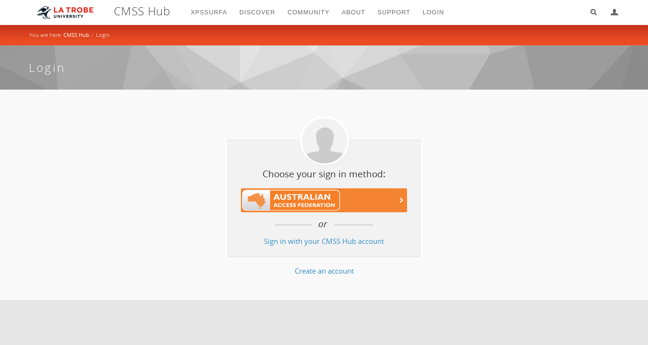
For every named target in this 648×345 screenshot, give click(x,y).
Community (309, 12)
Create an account (324, 271)
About (353, 12)
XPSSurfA (209, 12)
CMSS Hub (76, 34)
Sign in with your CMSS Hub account (324, 241)
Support (394, 12)
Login (610, 12)
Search (590, 12)
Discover (258, 12)
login (433, 12)
